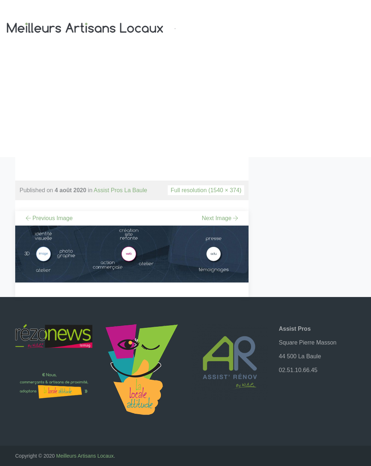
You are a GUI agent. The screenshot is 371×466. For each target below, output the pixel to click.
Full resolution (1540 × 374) (206, 190)
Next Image (220, 218)
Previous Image (48, 218)
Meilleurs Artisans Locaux (85, 456)
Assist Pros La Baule (120, 190)
